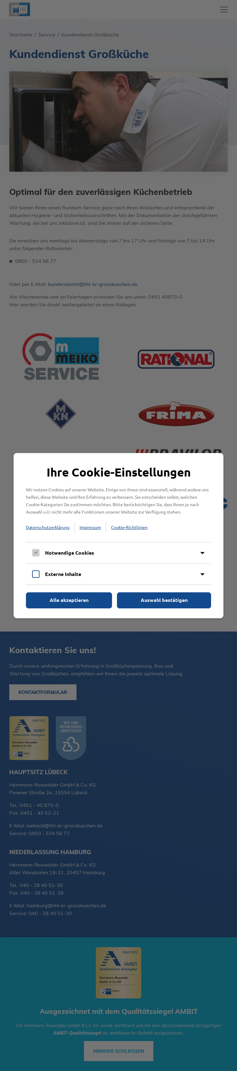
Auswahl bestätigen (164, 600)
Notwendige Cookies (69, 552)
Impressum (90, 527)
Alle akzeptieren (69, 600)
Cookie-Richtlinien (129, 527)
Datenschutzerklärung (47, 527)
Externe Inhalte (63, 574)
